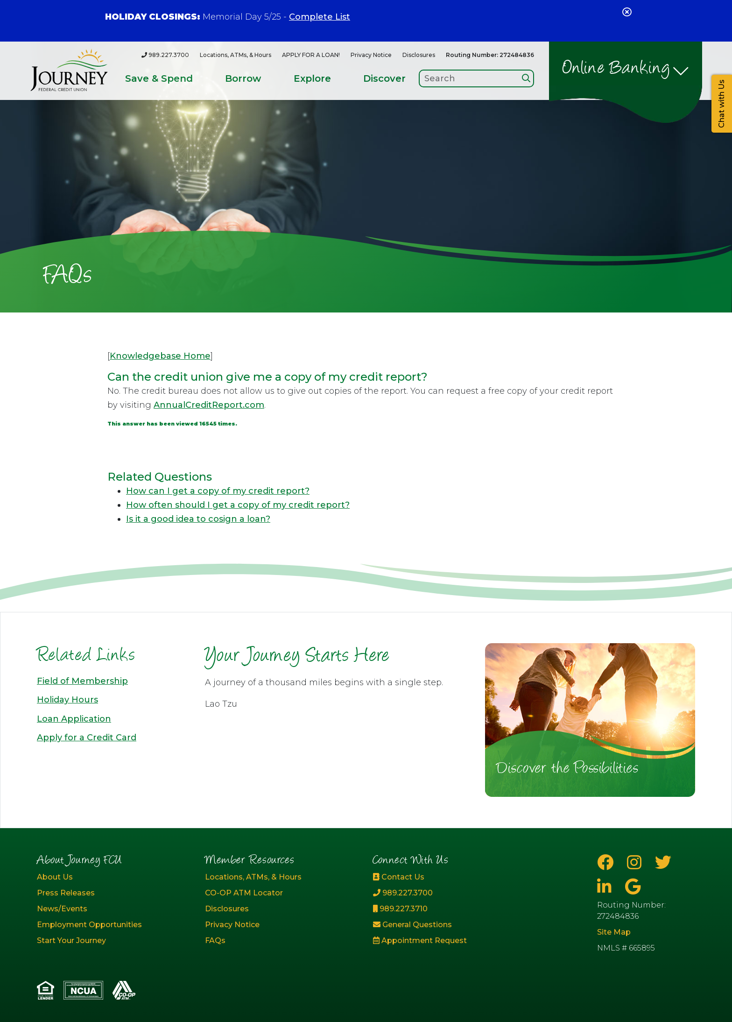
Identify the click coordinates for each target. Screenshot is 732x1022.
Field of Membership (82, 681)
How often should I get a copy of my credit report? (238, 505)
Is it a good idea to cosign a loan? (198, 519)
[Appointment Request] (450, 940)
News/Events (62, 908)
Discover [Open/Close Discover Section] (384, 78)
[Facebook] (607, 862)
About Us (55, 877)
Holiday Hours (67, 700)
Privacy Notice (371, 54)
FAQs (215, 940)
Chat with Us (721, 103)
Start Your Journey (71, 940)
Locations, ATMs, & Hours (235, 54)
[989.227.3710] (450, 909)
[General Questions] (450, 924)
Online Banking (616, 69)
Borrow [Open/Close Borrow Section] (243, 78)
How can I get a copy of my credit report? (218, 491)
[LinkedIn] (606, 887)
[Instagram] (636, 862)
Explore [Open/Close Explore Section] (312, 78)
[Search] (526, 78)
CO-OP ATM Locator (244, 892)
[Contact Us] (450, 877)
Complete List (319, 17)
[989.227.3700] (165, 54)
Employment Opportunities (89, 924)
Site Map (614, 932)
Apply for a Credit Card (86, 737)
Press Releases (66, 892)
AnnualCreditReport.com (209, 405)
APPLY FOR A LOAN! (311, 54)
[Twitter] (663, 862)
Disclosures (418, 54)
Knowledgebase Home (160, 356)
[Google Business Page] (632, 887)
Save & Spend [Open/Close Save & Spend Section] (159, 78)
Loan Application (74, 719)
